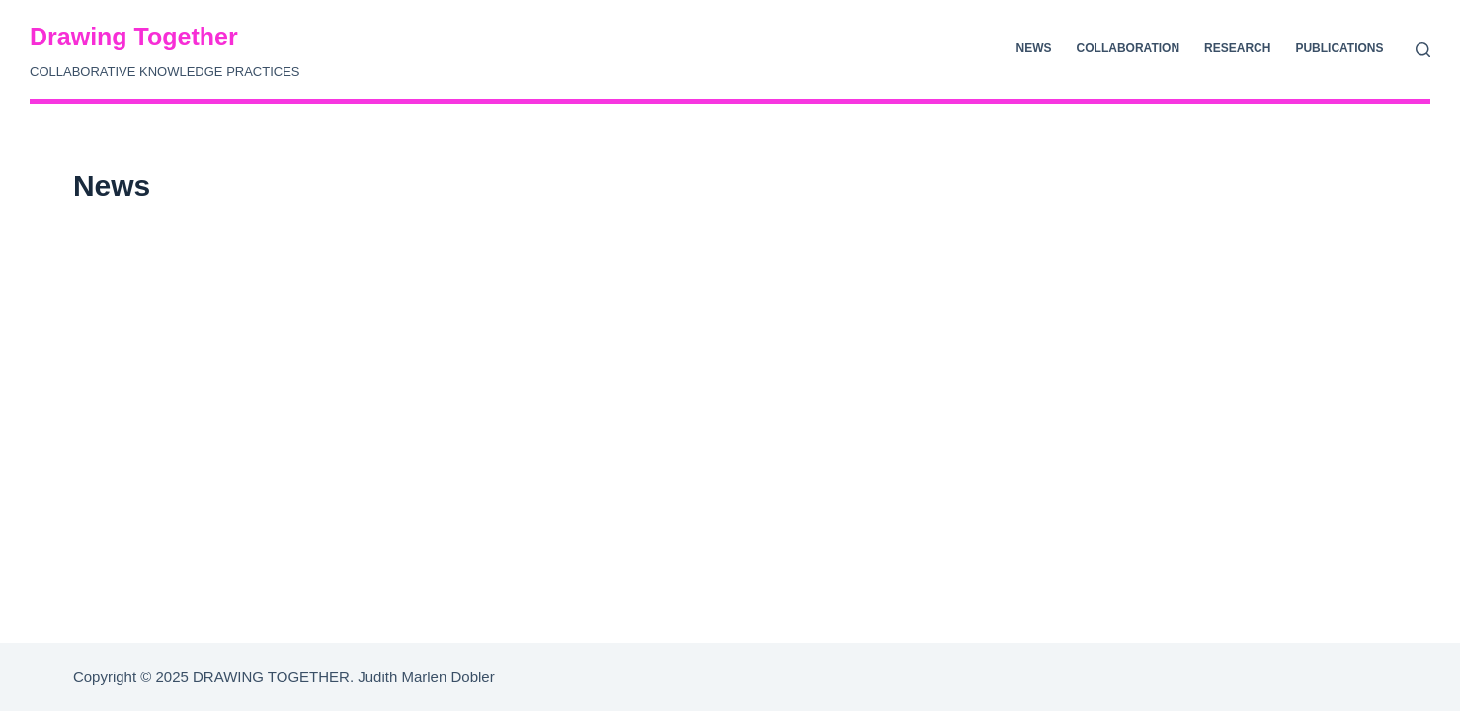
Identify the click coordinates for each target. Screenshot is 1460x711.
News (1034, 48)
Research (1237, 48)
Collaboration (1128, 48)
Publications (1339, 48)
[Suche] (1423, 49)
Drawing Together (134, 36)
